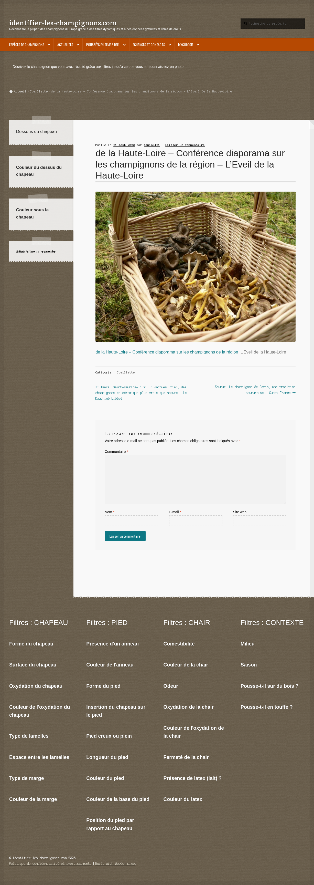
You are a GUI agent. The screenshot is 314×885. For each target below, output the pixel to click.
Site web (239, 512)
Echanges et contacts (149, 44)
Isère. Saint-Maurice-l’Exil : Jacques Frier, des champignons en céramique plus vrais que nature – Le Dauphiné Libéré (141, 392)
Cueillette (39, 91)
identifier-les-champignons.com (63, 22)
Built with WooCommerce (115, 863)
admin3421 (152, 145)
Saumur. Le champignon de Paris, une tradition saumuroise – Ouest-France (255, 389)
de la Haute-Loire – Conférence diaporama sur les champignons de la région (166, 352)
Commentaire (116, 452)
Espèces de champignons (26, 44)
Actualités (65, 44)
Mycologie (185, 44)
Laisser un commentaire (185, 145)
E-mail (175, 512)
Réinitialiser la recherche (36, 251)
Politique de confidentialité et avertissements (50, 863)
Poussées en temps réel (103, 44)
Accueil (20, 91)
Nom (109, 512)
